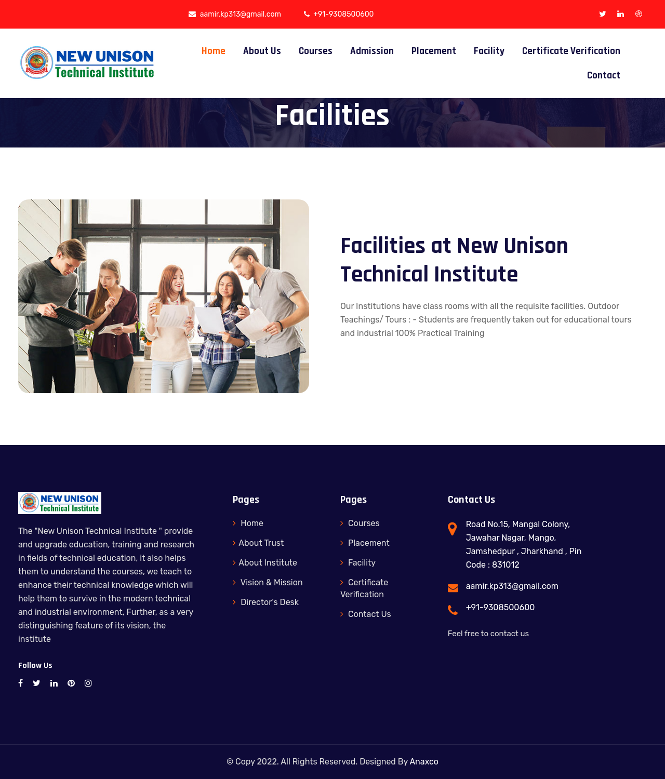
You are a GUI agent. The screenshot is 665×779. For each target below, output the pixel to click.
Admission (372, 51)
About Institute (265, 563)
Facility (489, 51)
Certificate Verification (571, 51)
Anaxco (423, 762)
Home (213, 51)
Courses (315, 51)
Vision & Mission (267, 582)
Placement (433, 51)
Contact (603, 75)
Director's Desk (266, 602)
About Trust (258, 543)
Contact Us (365, 614)
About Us (262, 51)
